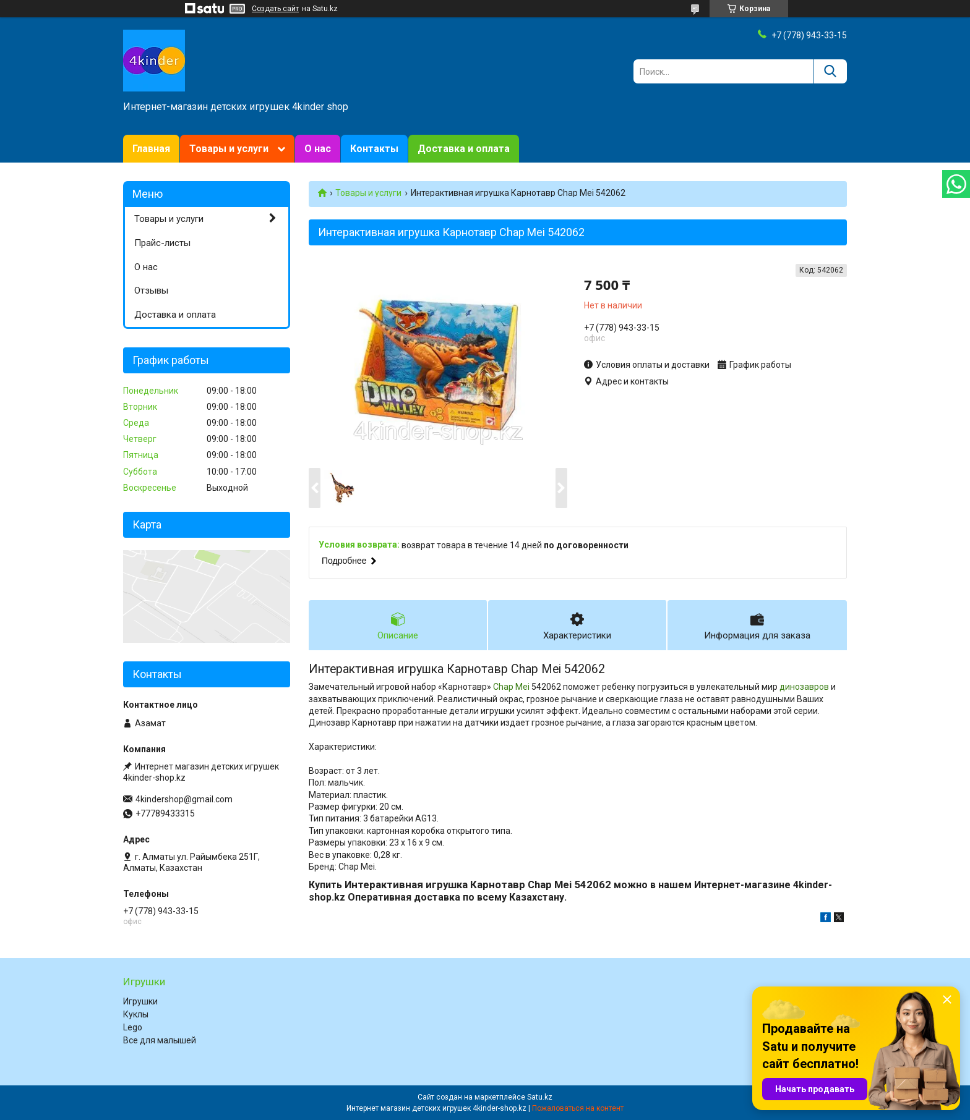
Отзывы (151, 290)
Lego (132, 1027)
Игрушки (140, 1001)
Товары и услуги (228, 149)
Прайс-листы (162, 242)
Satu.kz (539, 1097)
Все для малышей (159, 1040)
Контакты (374, 149)
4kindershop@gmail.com (184, 799)
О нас (317, 149)
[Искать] (830, 71)
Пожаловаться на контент (578, 1108)
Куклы (135, 1014)
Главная (151, 149)
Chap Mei (511, 687)
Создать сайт (275, 8)
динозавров (804, 687)
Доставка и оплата (464, 149)
